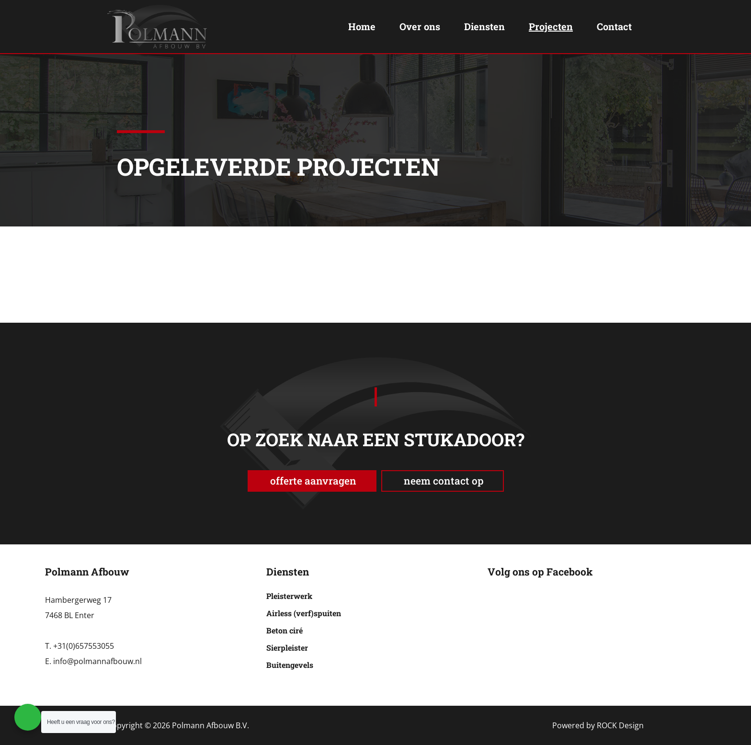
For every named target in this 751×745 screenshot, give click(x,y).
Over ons (419, 26)
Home (362, 26)
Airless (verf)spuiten (303, 613)
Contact (614, 26)
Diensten (484, 26)
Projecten (551, 26)
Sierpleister (287, 648)
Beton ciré (284, 630)
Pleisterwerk (289, 596)
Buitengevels (289, 665)
